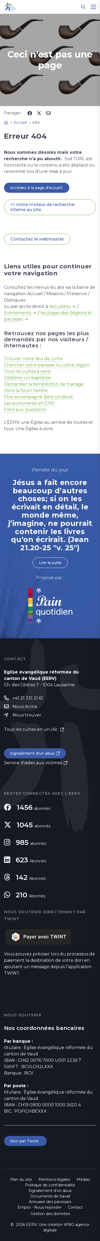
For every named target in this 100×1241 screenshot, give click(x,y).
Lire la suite (50, 562)
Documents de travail (50, 1196)
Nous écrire (25, 706)
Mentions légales (54, 1179)
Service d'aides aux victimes (33, 762)
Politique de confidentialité (50, 1185)
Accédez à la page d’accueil (36, 187)
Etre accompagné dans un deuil (39, 396)
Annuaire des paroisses (50, 1201)
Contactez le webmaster (37, 239)
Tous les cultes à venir (28, 371)
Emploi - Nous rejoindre (39, 1207)
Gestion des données (50, 1213)
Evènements (17, 312)
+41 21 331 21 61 (28, 698)
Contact (75, 1207)
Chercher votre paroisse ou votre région (47, 365)
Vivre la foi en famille (26, 390)
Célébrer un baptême (27, 377)
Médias (83, 1179)
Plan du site (21, 1179)
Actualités (59, 306)
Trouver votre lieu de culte (33, 358)
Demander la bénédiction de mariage (44, 384)
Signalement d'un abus (32, 753)
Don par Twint (25, 1141)
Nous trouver (27, 715)
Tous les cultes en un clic (31, 729)
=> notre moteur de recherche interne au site (42, 207)
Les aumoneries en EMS (29, 403)
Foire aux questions (25, 409)
